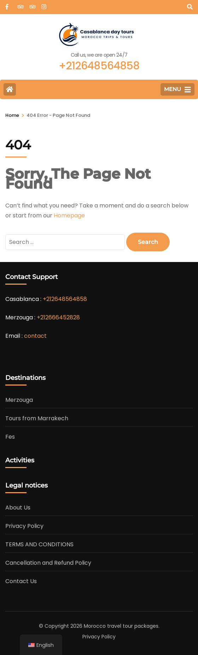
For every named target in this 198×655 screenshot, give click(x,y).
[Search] (190, 7)
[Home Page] (10, 89)
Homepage (69, 215)
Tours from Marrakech (36, 418)
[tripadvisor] (19, 4)
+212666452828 (58, 317)
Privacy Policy (24, 526)
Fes (10, 437)
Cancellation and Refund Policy (48, 563)
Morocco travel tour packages (121, 626)
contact (35, 336)
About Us (17, 507)
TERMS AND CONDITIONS (39, 544)
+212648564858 (65, 299)
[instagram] (43, 4)
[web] (7, 4)
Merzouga (19, 400)
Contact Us (21, 581)
